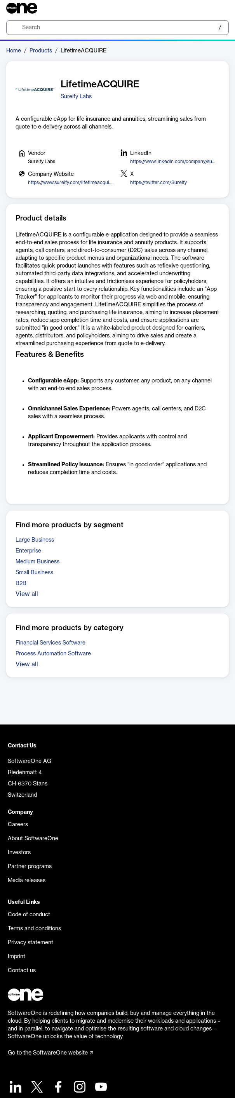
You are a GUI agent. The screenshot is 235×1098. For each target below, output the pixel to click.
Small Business (34, 572)
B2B (21, 583)
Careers (18, 824)
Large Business (35, 540)
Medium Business (37, 562)
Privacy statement (30, 942)
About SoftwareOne (33, 838)
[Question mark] (218, 8)
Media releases (26, 880)
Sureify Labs (76, 96)
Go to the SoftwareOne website (50, 1053)
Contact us (22, 970)
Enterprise (28, 551)
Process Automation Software (53, 654)
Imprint (16, 956)
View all (27, 594)
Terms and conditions (34, 928)
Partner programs (30, 866)
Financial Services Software (50, 643)
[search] (117, 27)
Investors (19, 852)
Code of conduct (29, 914)
